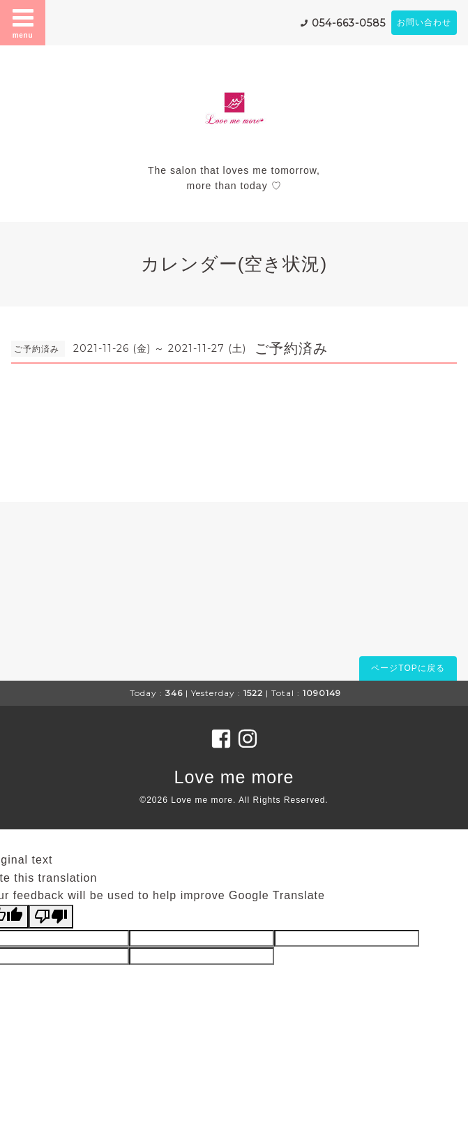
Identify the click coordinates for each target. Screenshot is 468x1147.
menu (23, 22)
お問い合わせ (424, 22)
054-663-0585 (349, 23)
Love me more (234, 777)
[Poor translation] (51, 916)
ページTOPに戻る (407, 668)
